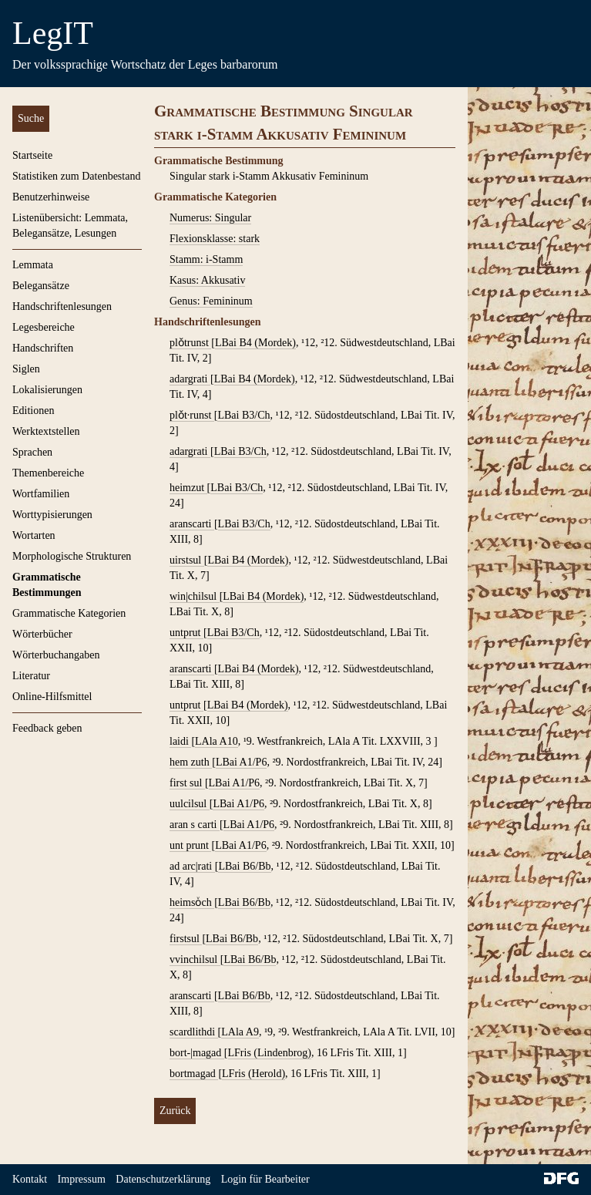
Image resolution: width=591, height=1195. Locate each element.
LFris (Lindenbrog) (269, 1053)
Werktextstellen (46, 431)
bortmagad (194, 1073)
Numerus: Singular (210, 218)
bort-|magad (197, 1053)
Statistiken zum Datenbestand (76, 176)
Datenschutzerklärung (163, 1179)
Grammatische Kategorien (69, 613)
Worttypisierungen (52, 514)
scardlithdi (194, 1032)
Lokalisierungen (47, 390)
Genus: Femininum (211, 301)
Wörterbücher (42, 634)
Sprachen (32, 452)
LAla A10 (216, 741)
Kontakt (29, 1179)
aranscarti (192, 524)
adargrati (190, 379)
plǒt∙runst (192, 415)
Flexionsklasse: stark (215, 238)
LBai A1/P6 (241, 762)
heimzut (188, 487)
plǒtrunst (190, 342)
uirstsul (187, 560)
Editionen (33, 410)
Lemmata (32, 265)
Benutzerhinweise (50, 197)
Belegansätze (40, 285)
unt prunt (190, 845)
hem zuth (191, 762)
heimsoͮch (192, 902)
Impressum (82, 1179)
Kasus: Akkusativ (207, 280)
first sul (187, 783)
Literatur (31, 676)
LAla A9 (240, 1032)
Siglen (26, 369)
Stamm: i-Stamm (206, 259)
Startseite (32, 155)
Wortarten (33, 535)
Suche (31, 118)
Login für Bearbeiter (265, 1179)
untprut (186, 632)
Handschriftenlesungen (62, 306)
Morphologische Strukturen (71, 556)
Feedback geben (47, 728)
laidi (180, 741)
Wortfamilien (40, 494)
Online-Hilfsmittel (52, 696)
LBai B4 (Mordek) (255, 342)
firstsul (186, 938)
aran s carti (195, 824)
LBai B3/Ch (243, 415)
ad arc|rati (192, 866)
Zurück (175, 1110)
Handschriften (42, 348)
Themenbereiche (48, 473)
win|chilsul (195, 596)
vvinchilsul (195, 959)
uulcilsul (190, 804)
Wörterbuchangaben (56, 655)
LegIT (52, 33)
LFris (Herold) (253, 1073)
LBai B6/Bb (244, 866)
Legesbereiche (43, 327)
